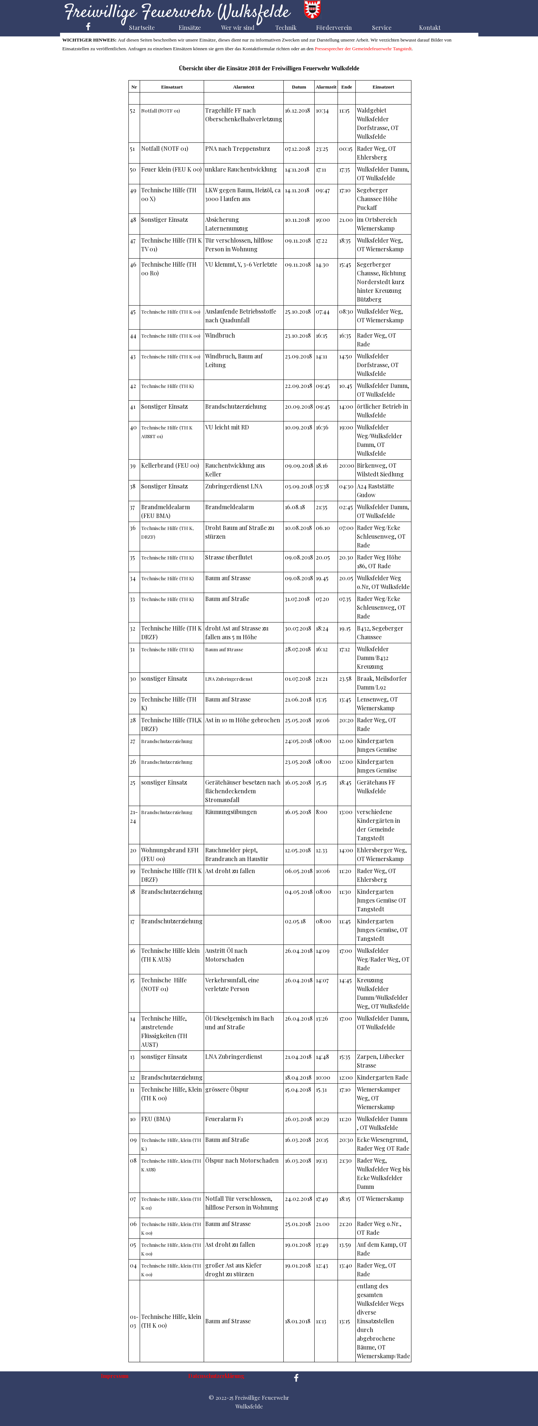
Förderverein (334, 27)
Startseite (142, 27)
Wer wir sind (238, 27)
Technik (285, 27)
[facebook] (88, 26)
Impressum (114, 1375)
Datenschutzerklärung (216, 1375)
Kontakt (430, 27)
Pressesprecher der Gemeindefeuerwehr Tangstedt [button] (363, 48)
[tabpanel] (270, 721)
